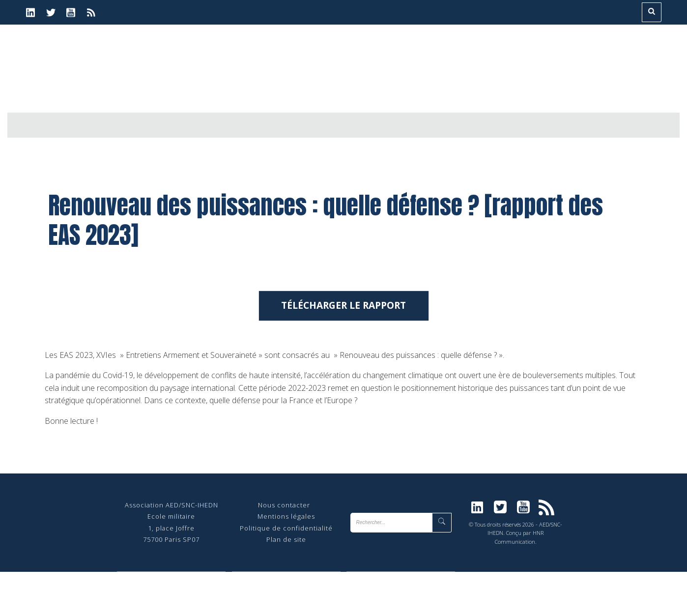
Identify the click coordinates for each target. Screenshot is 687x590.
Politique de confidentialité (286, 546)
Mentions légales (286, 534)
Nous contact (280, 523)
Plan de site (286, 557)
